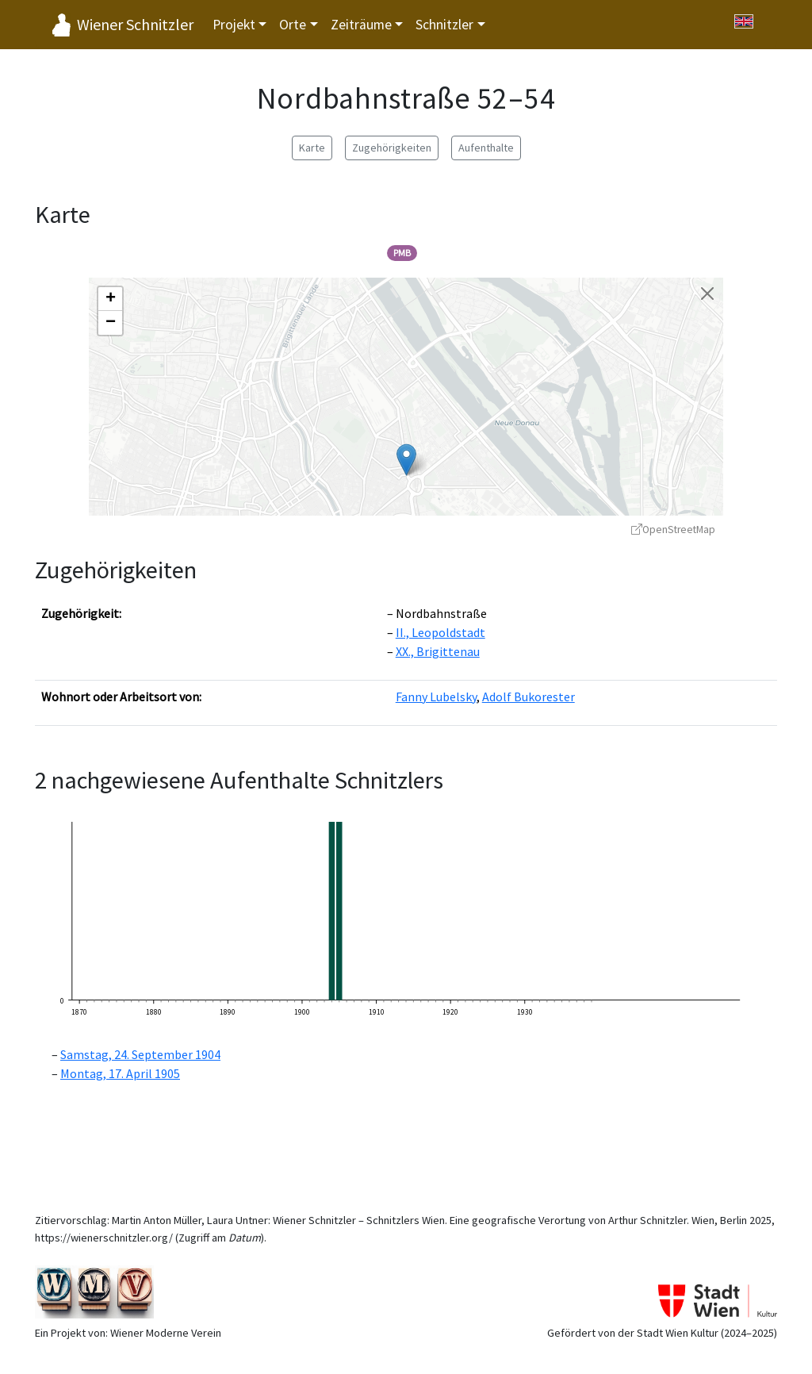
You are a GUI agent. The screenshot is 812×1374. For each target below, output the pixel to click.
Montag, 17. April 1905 (120, 1073)
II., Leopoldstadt (440, 632)
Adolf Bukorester (528, 696)
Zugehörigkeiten (391, 147)
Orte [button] (292, 24)
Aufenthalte (486, 147)
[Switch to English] (744, 21)
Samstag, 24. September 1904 (140, 1054)
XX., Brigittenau (438, 651)
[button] (406, 459)
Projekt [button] (234, 24)
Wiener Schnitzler (135, 24)
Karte (312, 147)
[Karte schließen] (707, 293)
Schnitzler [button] (444, 24)
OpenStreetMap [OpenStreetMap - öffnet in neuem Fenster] (673, 529)
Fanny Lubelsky (436, 696)
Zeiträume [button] (361, 24)
